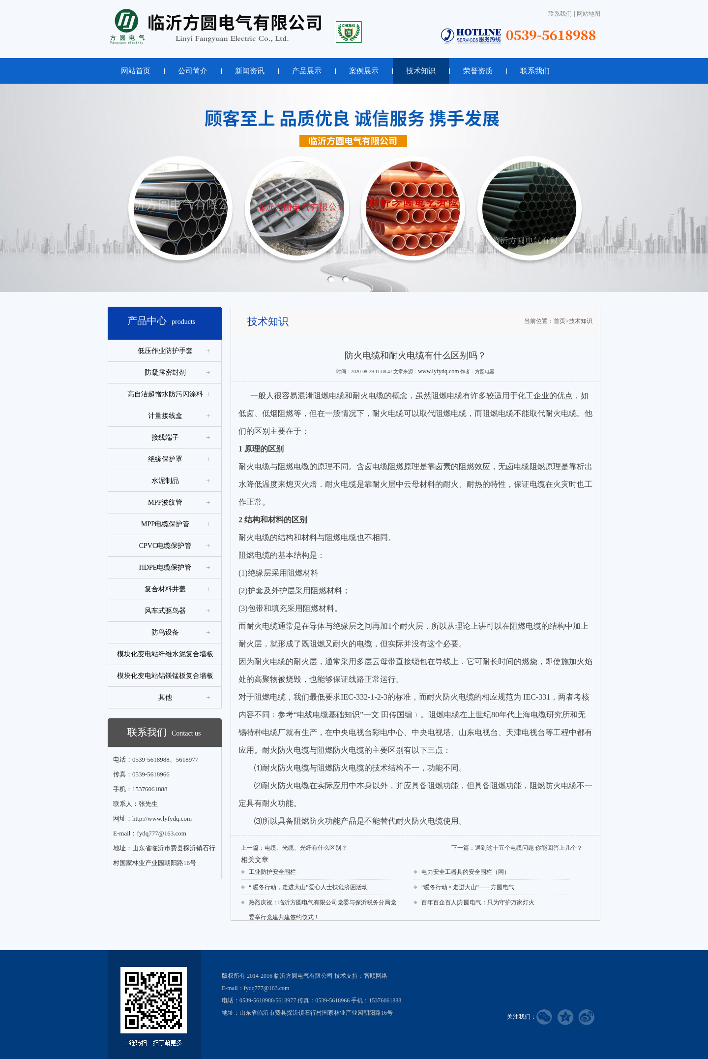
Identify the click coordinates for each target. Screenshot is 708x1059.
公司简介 (192, 71)
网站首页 (135, 71)
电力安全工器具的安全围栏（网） (465, 871)
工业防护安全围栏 (272, 871)
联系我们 (560, 13)
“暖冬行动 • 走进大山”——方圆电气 (467, 887)
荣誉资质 (478, 71)
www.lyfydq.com (438, 371)
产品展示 (307, 71)
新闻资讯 (250, 71)
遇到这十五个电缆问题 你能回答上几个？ (529, 847)
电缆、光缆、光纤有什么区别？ (306, 847)
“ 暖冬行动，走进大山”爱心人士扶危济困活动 (308, 887)
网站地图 (588, 13)
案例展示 (364, 71)
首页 (559, 321)
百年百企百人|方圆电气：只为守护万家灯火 (477, 902)
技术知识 (421, 71)
